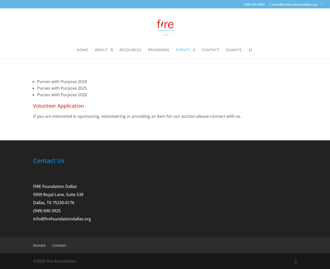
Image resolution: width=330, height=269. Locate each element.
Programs (158, 50)
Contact (210, 50)
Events (183, 50)
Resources (131, 50)
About (101, 50)
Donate (234, 50)
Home (82, 50)
